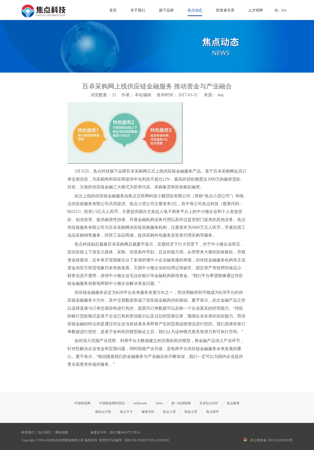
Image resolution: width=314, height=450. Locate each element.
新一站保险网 (181, 403)
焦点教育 (233, 403)
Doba (159, 403)
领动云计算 (103, 411)
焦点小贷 (169, 411)
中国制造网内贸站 (112, 403)
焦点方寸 (126, 411)
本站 (220, 95)
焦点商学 (212, 411)
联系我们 (27, 432)
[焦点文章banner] (157, 46)
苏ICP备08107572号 (123, 432)
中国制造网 (82, 403)
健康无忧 (147, 411)
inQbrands (140, 403)
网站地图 (61, 432)
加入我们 (44, 432)
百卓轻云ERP (208, 403)
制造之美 (190, 411)
